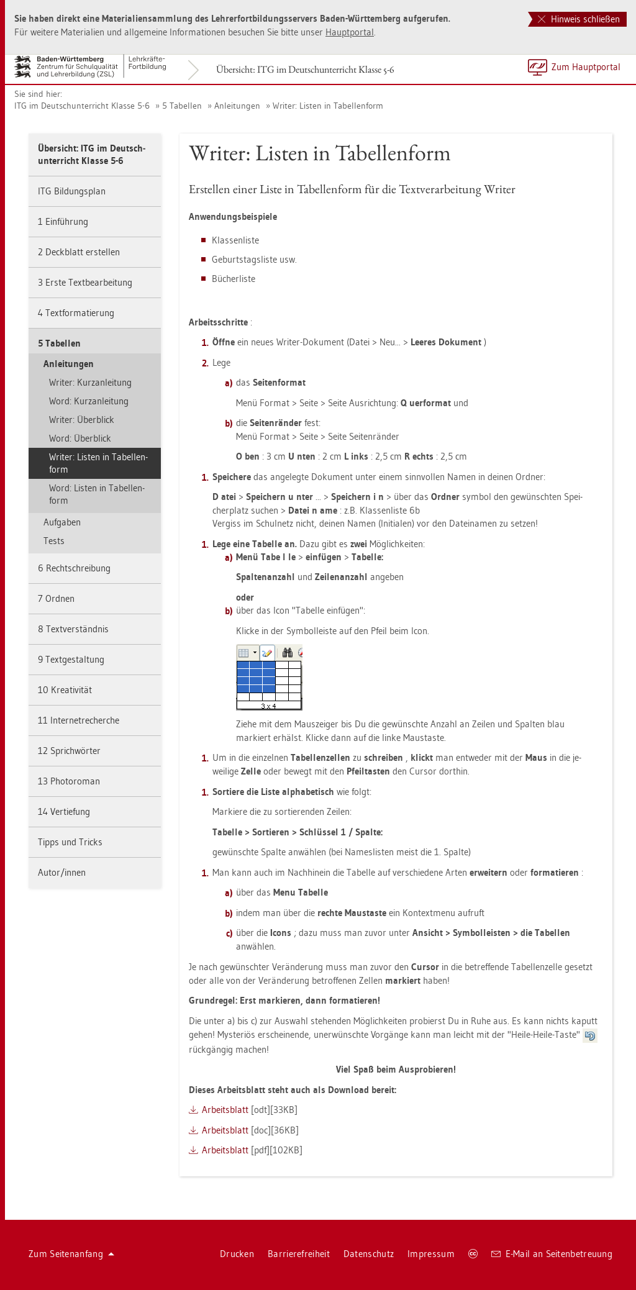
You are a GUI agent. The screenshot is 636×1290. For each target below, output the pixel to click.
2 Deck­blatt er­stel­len (79, 252)
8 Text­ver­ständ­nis (73, 629)
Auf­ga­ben (62, 522)
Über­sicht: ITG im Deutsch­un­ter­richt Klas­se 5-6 (305, 69)
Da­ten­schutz (368, 1254)
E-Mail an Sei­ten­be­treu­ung (551, 1254)
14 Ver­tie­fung (64, 811)
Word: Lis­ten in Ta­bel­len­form (97, 494)
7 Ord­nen (56, 598)
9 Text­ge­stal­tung (71, 659)
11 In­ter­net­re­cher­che (78, 720)
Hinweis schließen (579, 19)
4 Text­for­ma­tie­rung (76, 313)
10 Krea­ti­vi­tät (65, 690)
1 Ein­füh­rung (63, 221)
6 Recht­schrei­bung (74, 568)
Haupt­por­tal (349, 32)
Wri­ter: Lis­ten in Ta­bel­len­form (328, 105)
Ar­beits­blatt (225, 1109)
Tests (54, 541)
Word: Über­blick (80, 438)
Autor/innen (62, 872)
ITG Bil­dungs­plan (72, 191)
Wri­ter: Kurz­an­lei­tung (90, 382)
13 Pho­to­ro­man (69, 781)
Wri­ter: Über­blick (81, 419)
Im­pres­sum (431, 1254)
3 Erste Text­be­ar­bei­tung (85, 282)
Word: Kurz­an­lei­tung (89, 401)
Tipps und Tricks (70, 842)
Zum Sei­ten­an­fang (71, 1254)
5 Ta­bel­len (182, 105)
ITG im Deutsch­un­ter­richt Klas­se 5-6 (82, 105)
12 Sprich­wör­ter (69, 750)
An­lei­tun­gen (237, 105)
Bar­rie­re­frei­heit (299, 1254)
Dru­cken (237, 1254)
